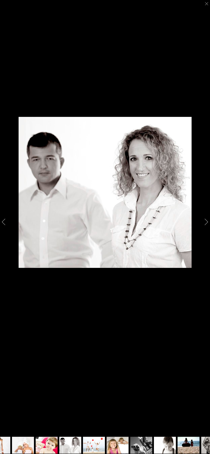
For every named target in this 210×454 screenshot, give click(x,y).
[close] (207, 3)
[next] (204, 222)
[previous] (6, 222)
